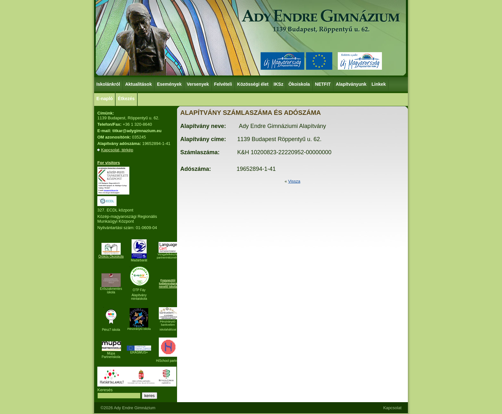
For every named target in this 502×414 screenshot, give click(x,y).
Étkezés (126, 98)
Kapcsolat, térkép (117, 149)
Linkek (379, 84)
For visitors (108, 162)
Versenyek (198, 84)
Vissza (294, 181)
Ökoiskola (299, 84)
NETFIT (323, 84)
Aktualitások (138, 84)
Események (169, 84)
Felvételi (223, 84)
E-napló (104, 98)
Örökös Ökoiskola (111, 256)
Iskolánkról (108, 84)
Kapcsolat (392, 407)
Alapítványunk (351, 84)
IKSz (279, 84)
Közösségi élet (253, 84)
